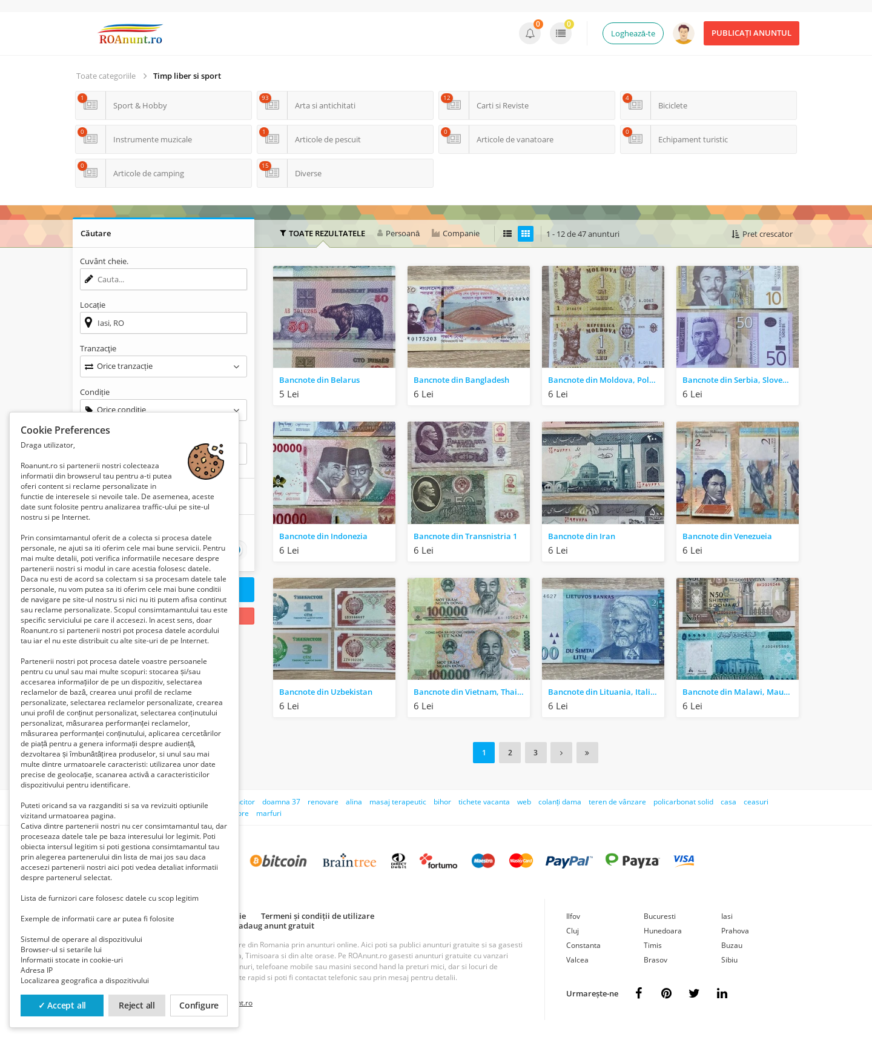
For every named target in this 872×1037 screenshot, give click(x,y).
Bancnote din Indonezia (323, 536)
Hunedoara (663, 929)
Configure (199, 1005)
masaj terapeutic (397, 800)
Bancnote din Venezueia (727, 536)
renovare (323, 800)
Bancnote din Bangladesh (461, 379)
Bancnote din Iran (581, 536)
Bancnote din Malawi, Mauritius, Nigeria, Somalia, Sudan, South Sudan (740, 691)
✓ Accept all (62, 1005)
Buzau (731, 944)
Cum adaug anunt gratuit (267, 924)
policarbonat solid (683, 800)
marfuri (269, 812)
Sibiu (729, 958)
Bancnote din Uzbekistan (325, 691)
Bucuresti (660, 915)
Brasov (655, 958)
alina (354, 800)
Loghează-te (633, 33)
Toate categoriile (106, 75)
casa (728, 800)
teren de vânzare (617, 800)
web (524, 800)
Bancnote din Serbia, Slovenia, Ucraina (740, 379)
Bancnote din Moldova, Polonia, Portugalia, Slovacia (606, 379)
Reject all (137, 1005)
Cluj (572, 929)
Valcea (577, 958)
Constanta (583, 944)
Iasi (727, 915)
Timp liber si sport (187, 75)
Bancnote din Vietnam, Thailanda (472, 691)
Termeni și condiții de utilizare (317, 914)
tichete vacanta (484, 800)
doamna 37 (281, 800)
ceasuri (756, 800)
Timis (653, 944)
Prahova (735, 929)
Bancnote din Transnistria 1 (465, 536)
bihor (442, 800)
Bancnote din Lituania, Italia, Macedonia (606, 691)
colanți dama (559, 800)
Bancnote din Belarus (319, 379)
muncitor (240, 800)
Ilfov (573, 915)
